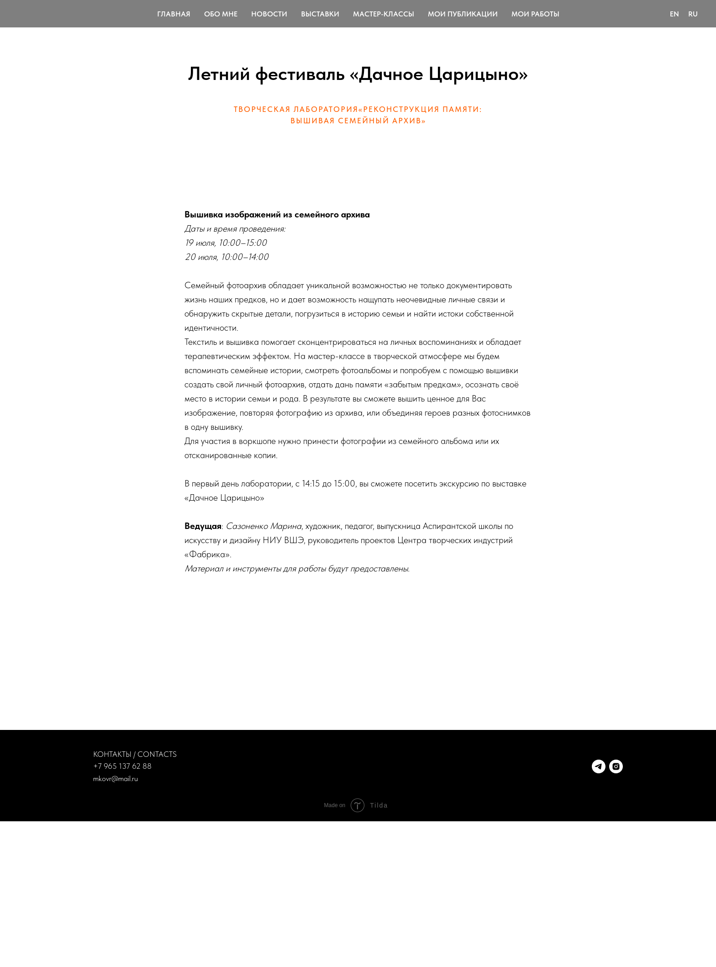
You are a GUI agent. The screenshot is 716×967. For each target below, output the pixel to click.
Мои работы (535, 14)
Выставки (320, 14)
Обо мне (220, 14)
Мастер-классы (383, 14)
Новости (269, 14)
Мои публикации (463, 14)
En (674, 14)
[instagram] (616, 766)
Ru (693, 14)
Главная (173, 14)
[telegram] (598, 766)
